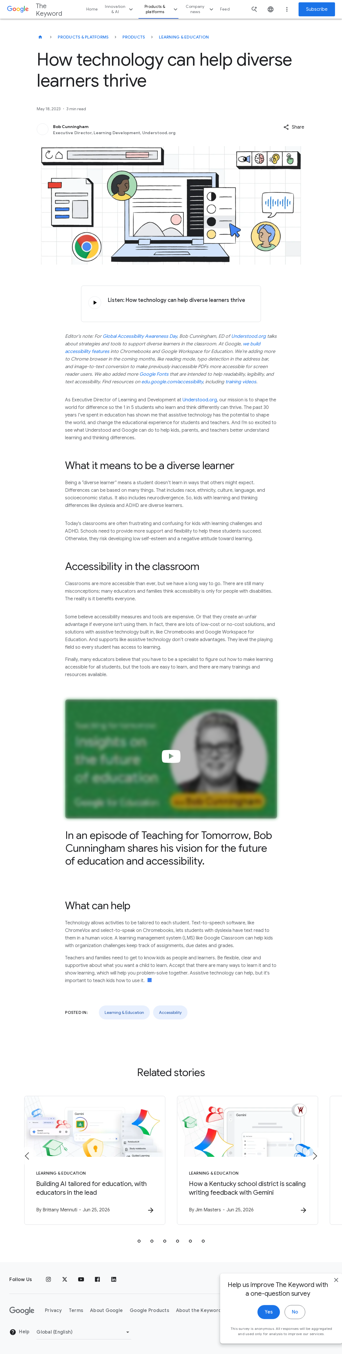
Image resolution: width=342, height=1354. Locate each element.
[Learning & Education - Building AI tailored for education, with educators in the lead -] (94, 1160)
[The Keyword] (40, 37)
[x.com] (65, 1280)
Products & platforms (162, 9)
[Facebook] (97, 1280)
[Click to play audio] (94, 302)
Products (133, 37)
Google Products (149, 1310)
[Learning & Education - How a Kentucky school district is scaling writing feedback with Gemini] (247, 1160)
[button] (293, 127)
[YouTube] (81, 1280)
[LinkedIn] (114, 1280)
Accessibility (170, 1012)
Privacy (53, 1310)
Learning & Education (184, 37)
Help (19, 1332)
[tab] (139, 1241)
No (283, 1330)
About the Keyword (198, 1310)
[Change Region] (83, 1332)
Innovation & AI (119, 9)
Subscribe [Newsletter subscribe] (316, 9)
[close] (324, 1297)
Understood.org (200, 400)
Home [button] (92, 9)
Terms (76, 1310)
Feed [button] (225, 9)
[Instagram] (48, 1280)
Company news (200, 9)
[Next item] (315, 1156)
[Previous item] (27, 1156)
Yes (256, 1330)
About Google (106, 1310)
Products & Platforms (83, 37)
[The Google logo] (21, 1311)
